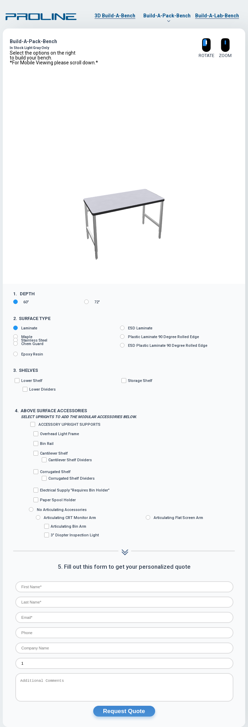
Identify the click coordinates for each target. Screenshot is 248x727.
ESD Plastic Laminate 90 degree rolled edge (163, 345)
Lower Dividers (39, 389)
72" (92, 301)
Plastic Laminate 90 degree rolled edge (159, 336)
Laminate (25, 328)
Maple (22, 336)
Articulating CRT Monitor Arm (66, 517)
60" (21, 301)
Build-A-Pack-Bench (167, 15)
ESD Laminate (136, 328)
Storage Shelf (136, 380)
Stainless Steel (30, 340)
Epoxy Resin (28, 354)
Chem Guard (28, 343)
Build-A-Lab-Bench (217, 15)
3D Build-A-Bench (115, 15)
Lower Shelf (67, 385)
